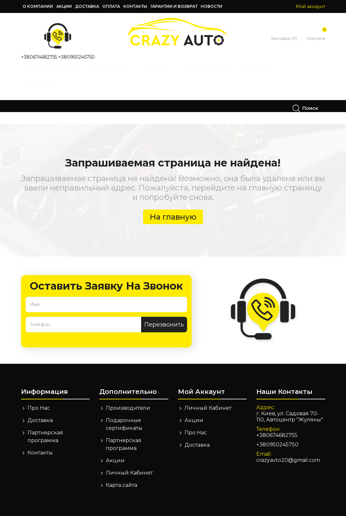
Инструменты (117, 75)
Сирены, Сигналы (213, 75)
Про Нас (39, 396)
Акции (64, 6)
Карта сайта (121, 473)
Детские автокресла (57, 75)
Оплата (111, 6)
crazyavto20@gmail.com (288, 448)
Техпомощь (265, 75)
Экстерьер (50, 92)
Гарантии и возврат (174, 6)
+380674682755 (39, 57)
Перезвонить (164, 312)
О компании (38, 6)
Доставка (87, 6)
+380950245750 (76, 57)
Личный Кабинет (129, 461)
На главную (173, 205)
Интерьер (164, 75)
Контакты (135, 6)
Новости (211, 6)
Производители (128, 396)
